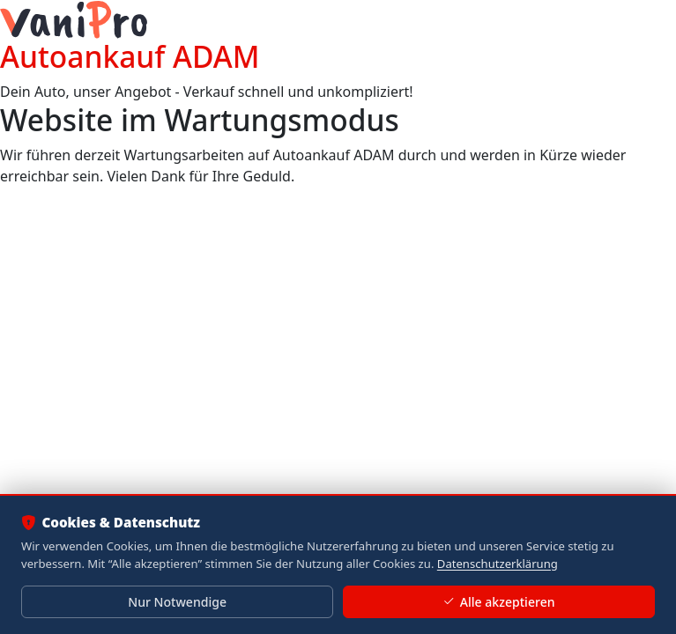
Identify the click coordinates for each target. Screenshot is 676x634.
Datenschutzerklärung (497, 563)
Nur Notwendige (177, 601)
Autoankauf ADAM (129, 56)
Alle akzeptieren (498, 602)
